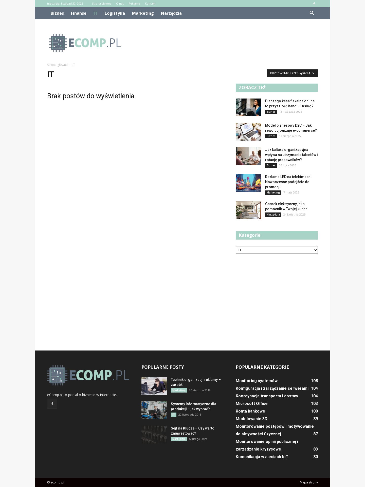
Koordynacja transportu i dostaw (267, 396)
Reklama (134, 3)
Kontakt (150, 3)
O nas (120, 3)
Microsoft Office (252, 403)
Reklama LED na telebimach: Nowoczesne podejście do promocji (288, 182)
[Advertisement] (225, 42)
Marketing (143, 13)
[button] (312, 13)
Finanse (78, 13)
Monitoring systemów (257, 380)
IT (96, 13)
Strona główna (101, 3)
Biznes (57, 13)
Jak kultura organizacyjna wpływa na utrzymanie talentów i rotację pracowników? (291, 155)
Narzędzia (171, 13)
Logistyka (115, 13)
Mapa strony (309, 482)
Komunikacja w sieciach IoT (262, 456)
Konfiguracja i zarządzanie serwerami (272, 388)
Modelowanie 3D (251, 418)
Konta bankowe (250, 411)
